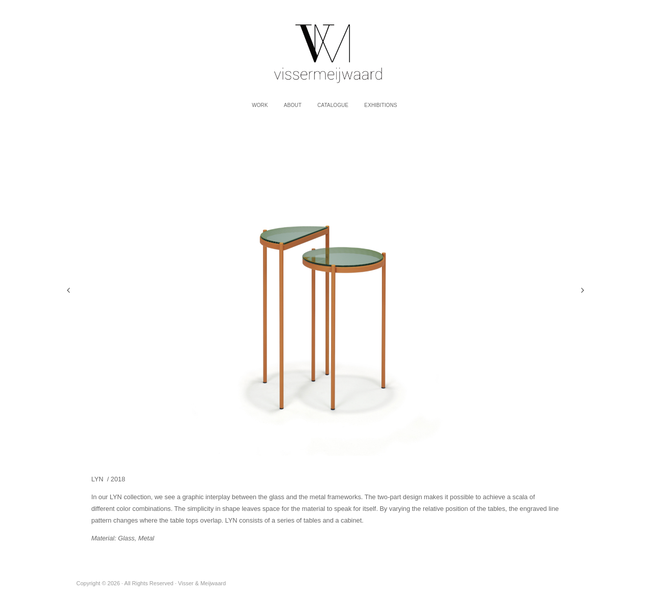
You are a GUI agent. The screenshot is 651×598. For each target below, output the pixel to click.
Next (582, 290)
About (293, 105)
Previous (68, 290)
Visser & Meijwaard (325, 48)
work (260, 105)
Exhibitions (380, 105)
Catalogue (332, 105)
